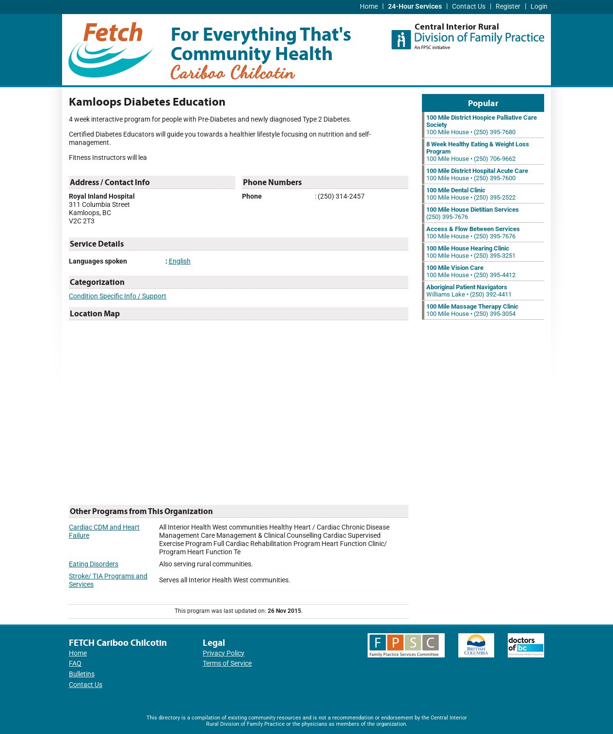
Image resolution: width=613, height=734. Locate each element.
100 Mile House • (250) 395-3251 (471, 252)
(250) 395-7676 (472, 213)
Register (508, 6)
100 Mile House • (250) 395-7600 (477, 174)
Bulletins (82, 674)
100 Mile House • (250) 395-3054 (472, 310)
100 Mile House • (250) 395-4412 (471, 271)
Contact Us (468, 6)
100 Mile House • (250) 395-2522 (471, 194)
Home (369, 6)
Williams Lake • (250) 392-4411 (469, 290)
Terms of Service (227, 663)
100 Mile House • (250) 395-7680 (481, 125)
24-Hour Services (415, 6)
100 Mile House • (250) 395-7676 (473, 232)
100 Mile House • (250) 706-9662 (477, 151)
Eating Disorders (93, 564)
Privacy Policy (223, 653)
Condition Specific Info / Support (117, 296)
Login (539, 6)
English (180, 261)
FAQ (75, 663)
